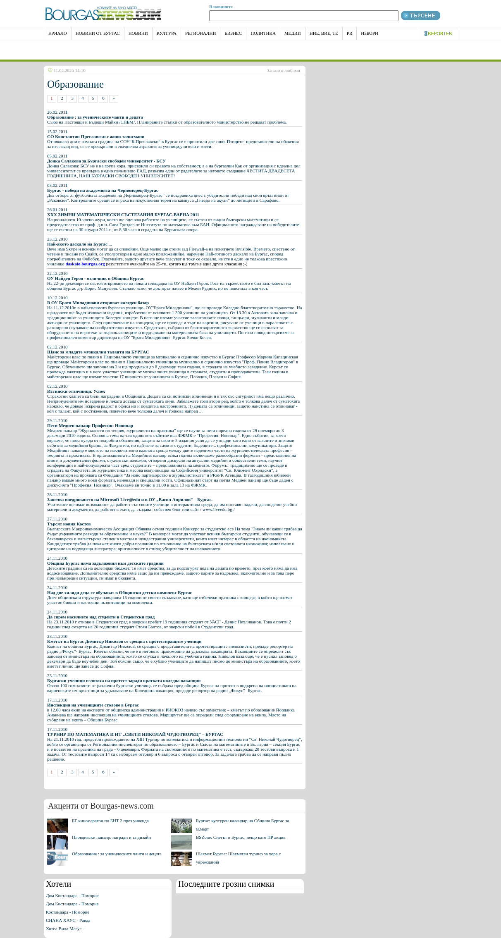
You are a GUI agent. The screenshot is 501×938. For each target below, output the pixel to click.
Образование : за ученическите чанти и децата (117, 853)
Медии (292, 33)
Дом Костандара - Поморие (72, 895)
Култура (167, 33)
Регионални (200, 33)
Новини (138, 33)
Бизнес (233, 33)
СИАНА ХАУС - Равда (68, 920)
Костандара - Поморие (67, 911)
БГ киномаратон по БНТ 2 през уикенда (110, 820)
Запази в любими (283, 70)
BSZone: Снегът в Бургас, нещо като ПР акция (241, 837)
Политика (263, 33)
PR (349, 33)
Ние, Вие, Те (324, 33)
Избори (369, 33)
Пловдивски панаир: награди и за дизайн (111, 837)
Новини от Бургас (98, 33)
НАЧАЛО (57, 33)
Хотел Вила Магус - (65, 928)
